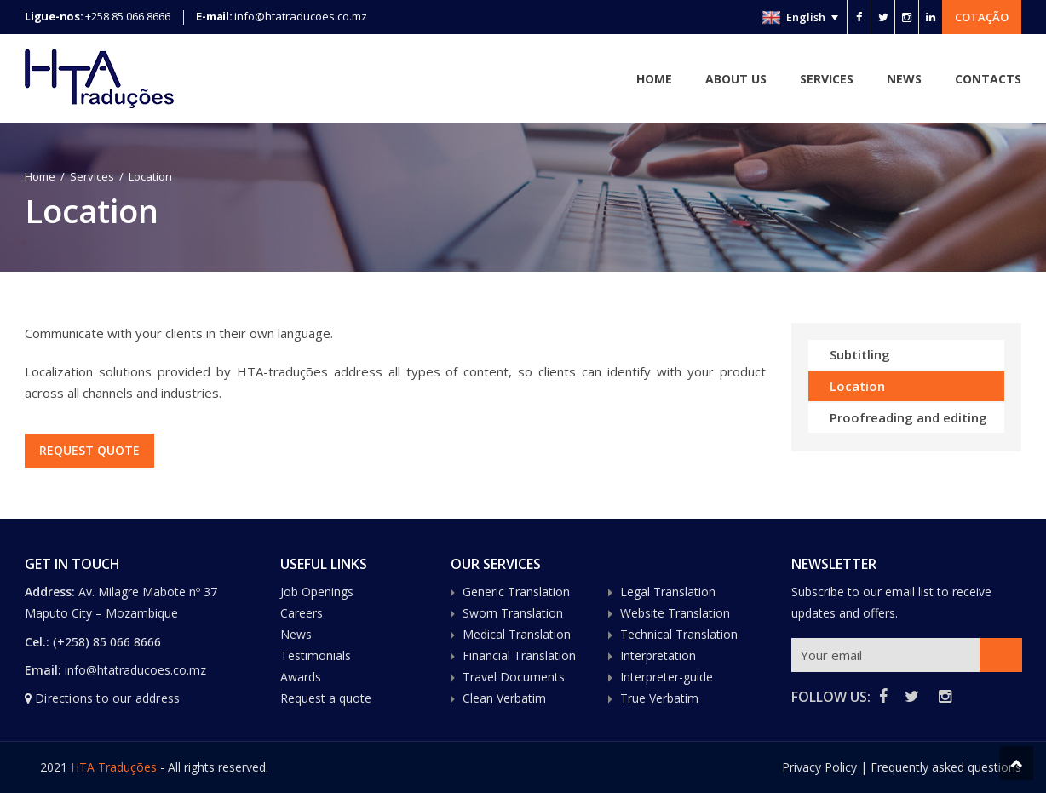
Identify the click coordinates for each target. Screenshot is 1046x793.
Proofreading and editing (908, 417)
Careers (301, 613)
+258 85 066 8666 (127, 16)
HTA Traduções (114, 767)
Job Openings (316, 591)
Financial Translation (519, 655)
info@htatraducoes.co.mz (300, 16)
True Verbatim (659, 698)
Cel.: (37, 642)
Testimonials (315, 655)
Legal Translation (668, 591)
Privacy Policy (819, 767)
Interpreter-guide (666, 677)
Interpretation (658, 655)
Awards (300, 677)
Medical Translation (517, 634)
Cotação (982, 17)
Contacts (988, 79)
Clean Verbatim (504, 698)
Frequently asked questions (946, 767)
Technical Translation (679, 634)
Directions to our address (107, 698)
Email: (43, 670)
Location (857, 385)
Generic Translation (516, 591)
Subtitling (860, 354)
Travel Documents (514, 677)
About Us (736, 79)
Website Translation (675, 613)
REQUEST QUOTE (91, 450)
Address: (51, 591)
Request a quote (325, 698)
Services (826, 79)
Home (654, 79)
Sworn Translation (513, 613)
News (904, 79)
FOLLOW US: (831, 696)
